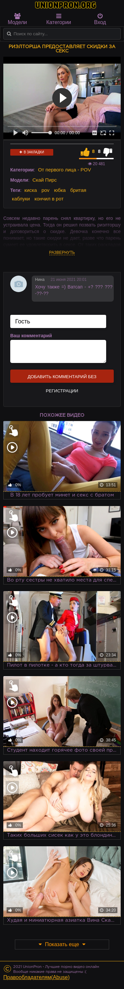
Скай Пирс (44, 180)
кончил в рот (48, 198)
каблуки (21, 198)
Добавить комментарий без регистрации (61, 378)
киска (30, 190)
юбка (60, 190)
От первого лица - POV (64, 169)
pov (45, 190)
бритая (78, 190)
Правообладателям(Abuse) (36, 977)
